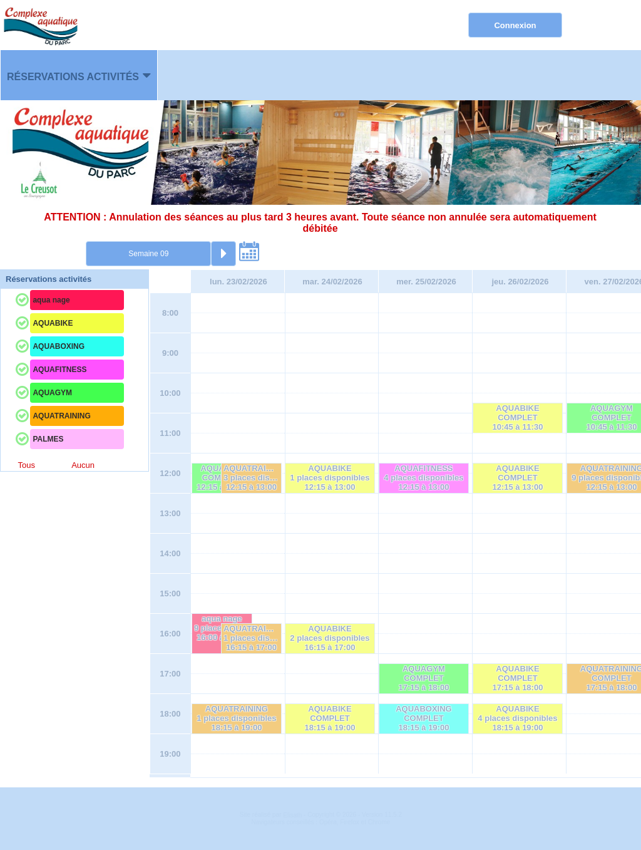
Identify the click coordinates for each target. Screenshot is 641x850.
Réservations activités (73, 76)
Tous (26, 465)
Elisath (293, 815)
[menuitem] (79, 75)
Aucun (83, 465)
